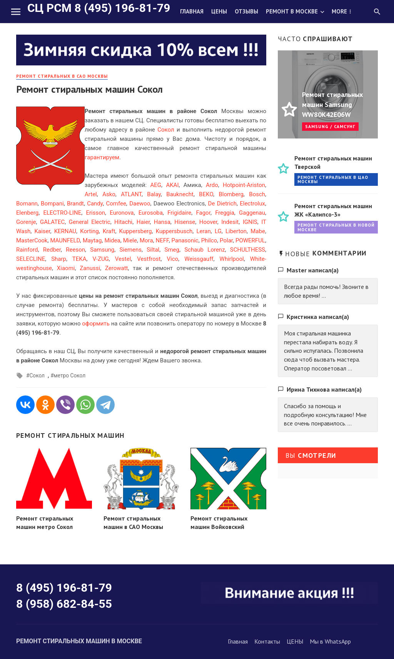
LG (218, 231)
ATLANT (131, 194)
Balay (154, 194)
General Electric (89, 222)
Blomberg (231, 194)
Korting (89, 231)
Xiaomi (66, 268)
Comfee (116, 203)
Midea (112, 240)
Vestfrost (148, 258)
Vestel (123, 258)
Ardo (212, 185)
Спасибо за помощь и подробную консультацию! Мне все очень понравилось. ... (325, 414)
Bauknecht (180, 194)
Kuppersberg (135, 231)
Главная (192, 11)
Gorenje (26, 222)
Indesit (230, 222)
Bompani (52, 203)
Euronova (122, 212)
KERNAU (65, 231)
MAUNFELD (65, 240)
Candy (95, 203)
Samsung (102, 249)
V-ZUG (100, 258)
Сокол (165, 129)
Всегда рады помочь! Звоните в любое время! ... (326, 291)
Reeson (75, 249)
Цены (219, 11)
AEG (156, 185)
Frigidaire (179, 212)
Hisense (184, 222)
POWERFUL (250, 240)
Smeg (171, 249)
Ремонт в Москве (292, 11)
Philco (209, 240)
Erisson (95, 212)
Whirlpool (232, 258)
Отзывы (246, 11)
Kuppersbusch (174, 231)
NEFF (162, 240)
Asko (108, 194)
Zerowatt (116, 268)
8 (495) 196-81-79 (64, 587)
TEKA (79, 258)
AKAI (172, 185)
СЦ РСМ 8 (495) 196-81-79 (98, 8)
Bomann (27, 203)
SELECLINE (30, 258)
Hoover (208, 222)
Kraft (109, 231)
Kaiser (42, 231)
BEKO (206, 194)
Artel (91, 194)
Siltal (153, 249)
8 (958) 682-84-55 (64, 604)
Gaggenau (252, 212)
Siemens (130, 249)
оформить (96, 323)
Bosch (257, 194)
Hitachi (123, 222)
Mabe (257, 231)
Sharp (58, 258)
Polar (226, 240)
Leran (204, 231)
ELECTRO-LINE (62, 212)
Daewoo (139, 203)
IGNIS (250, 222)
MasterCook (31, 240)
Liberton (236, 231)
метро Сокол (70, 375)
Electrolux (252, 203)
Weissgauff (198, 258)
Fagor (203, 212)
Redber (52, 249)
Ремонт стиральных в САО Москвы (62, 76)
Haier (143, 222)
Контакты (267, 641)
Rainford (27, 249)
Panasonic (185, 240)
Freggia (224, 212)
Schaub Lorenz (204, 249)
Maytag (92, 240)
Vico (173, 258)
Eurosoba (151, 212)
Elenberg (27, 212)
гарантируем (102, 157)
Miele (130, 240)
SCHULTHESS (247, 249)
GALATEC (52, 222)
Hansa (162, 222)
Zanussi (90, 268)
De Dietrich (222, 203)
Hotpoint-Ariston (244, 185)
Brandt (75, 203)
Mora (146, 240)
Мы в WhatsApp (330, 641)
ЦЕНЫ (295, 641)
